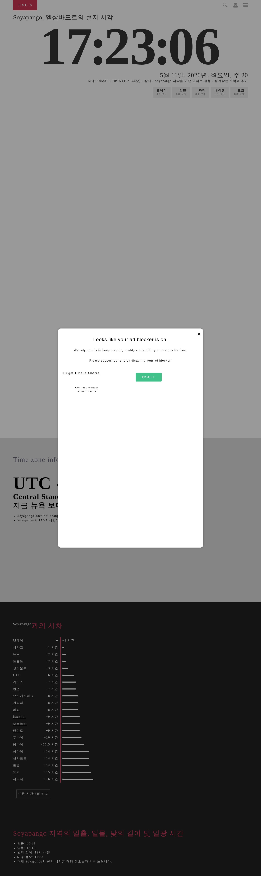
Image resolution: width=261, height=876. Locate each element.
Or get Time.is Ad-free (81, 373)
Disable (148, 377)
